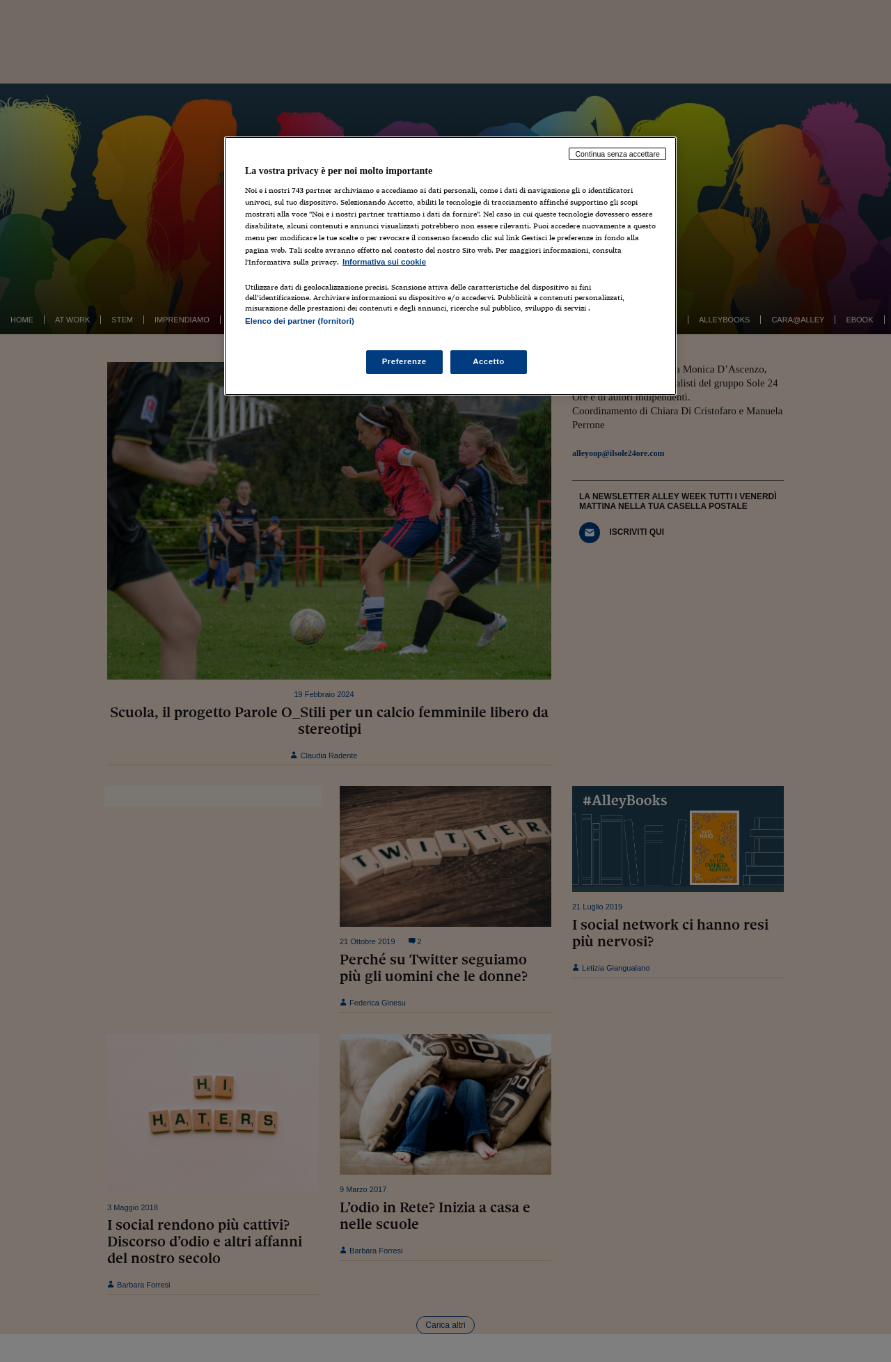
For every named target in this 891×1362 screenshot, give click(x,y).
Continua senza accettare (617, 154)
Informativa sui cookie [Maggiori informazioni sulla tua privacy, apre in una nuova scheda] (384, 262)
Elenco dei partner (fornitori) (299, 321)
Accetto (489, 361)
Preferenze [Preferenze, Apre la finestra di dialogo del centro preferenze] (404, 361)
